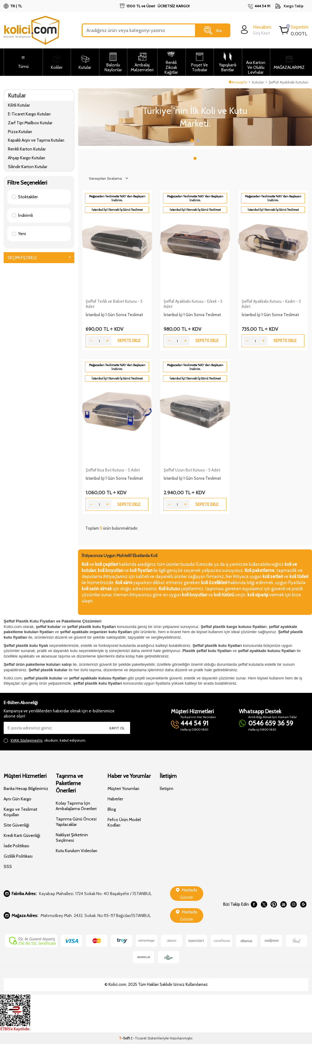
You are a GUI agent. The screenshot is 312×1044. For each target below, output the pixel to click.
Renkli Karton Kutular (27, 149)
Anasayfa (238, 82)
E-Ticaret (139, 1038)
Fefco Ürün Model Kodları (124, 822)
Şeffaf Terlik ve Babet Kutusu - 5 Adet (114, 304)
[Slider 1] (195, 117)
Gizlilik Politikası (18, 856)
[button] (191, 140)
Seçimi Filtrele (39, 257)
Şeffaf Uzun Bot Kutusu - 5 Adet (192, 469)
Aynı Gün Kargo (17, 799)
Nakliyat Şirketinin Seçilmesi (72, 837)
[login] (255, 30)
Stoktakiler (25, 196)
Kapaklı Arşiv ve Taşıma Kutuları (36, 140)
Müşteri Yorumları (123, 788)
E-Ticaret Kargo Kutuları (29, 114)
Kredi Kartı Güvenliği (22, 835)
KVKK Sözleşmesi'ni (26, 740)
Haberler (115, 799)
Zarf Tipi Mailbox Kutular (30, 122)
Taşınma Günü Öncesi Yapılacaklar (76, 821)
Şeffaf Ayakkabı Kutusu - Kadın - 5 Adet (271, 304)
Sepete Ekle (128, 340)
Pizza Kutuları (20, 131)
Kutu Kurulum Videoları (76, 850)
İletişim (166, 788)
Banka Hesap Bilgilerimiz (26, 788)
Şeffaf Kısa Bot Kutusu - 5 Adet (113, 469)
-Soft (125, 1038)
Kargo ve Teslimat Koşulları (20, 811)
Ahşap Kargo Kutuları (26, 157)
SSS (8, 866)
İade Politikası (16, 845)
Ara (213, 30)
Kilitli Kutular (19, 105)
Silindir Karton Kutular (27, 166)
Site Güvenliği (16, 825)
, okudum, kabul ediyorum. (45, 740)
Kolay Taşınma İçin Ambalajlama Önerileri (76, 805)
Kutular (258, 82)
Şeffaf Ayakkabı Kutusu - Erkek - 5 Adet (193, 304)
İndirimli (22, 215)
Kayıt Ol (117, 728)
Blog (112, 809)
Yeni (19, 233)
